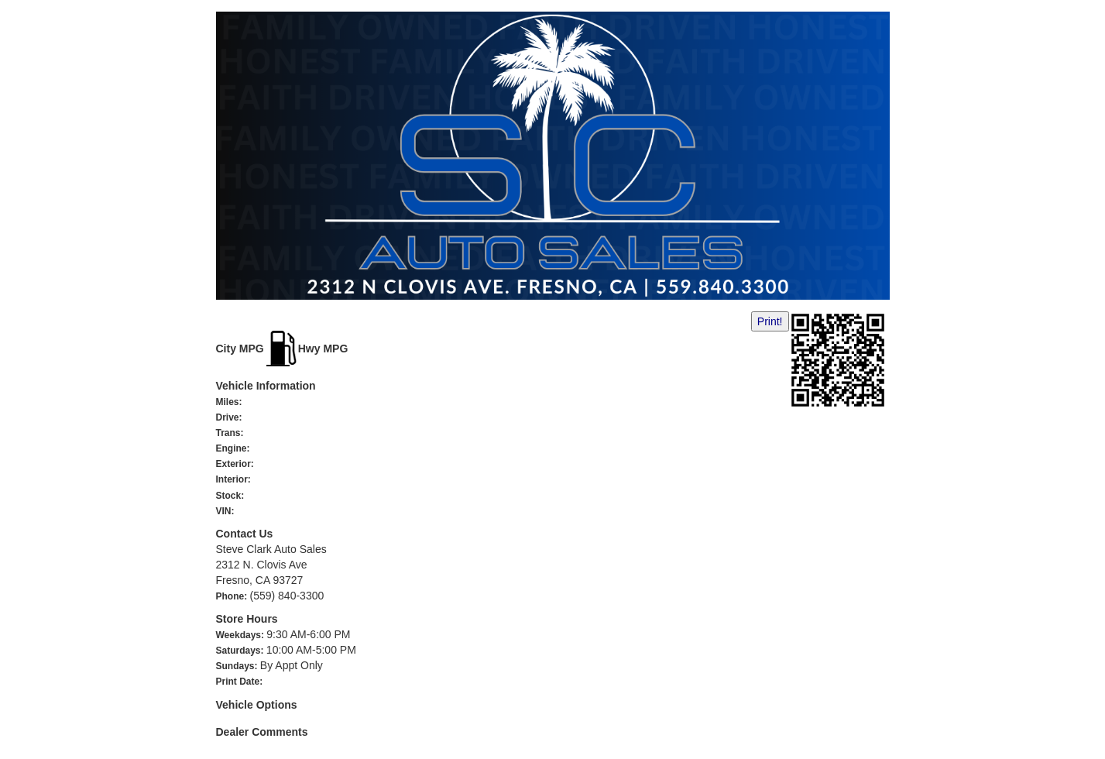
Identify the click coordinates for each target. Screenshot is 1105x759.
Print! (770, 321)
